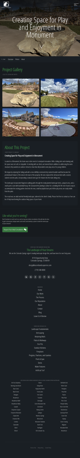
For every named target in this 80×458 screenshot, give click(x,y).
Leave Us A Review (40, 316)
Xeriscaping (40, 332)
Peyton (64, 395)
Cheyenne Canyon (15, 410)
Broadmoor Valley (16, 404)
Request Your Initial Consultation (15, 229)
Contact (40, 308)
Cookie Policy (48, 448)
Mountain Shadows (40, 422)
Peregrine (64, 389)
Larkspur (40, 413)
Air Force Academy (16, 383)
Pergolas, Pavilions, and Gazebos (40, 355)
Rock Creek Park (64, 407)
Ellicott (16, 431)
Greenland (40, 407)
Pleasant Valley (64, 404)
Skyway (64, 419)
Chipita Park (16, 416)
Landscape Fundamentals (40, 329)
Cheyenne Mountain (16, 413)
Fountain (40, 398)
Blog (40, 312)
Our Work (40, 293)
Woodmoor (64, 431)
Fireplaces (40, 351)
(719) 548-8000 (40, 270)
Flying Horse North (40, 389)
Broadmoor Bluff (16, 401)
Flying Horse (40, 386)
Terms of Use (33, 448)
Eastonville (16, 425)
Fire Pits (40, 344)
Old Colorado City (40, 431)
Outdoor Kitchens (40, 347)
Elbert (16, 428)
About (23, 59)
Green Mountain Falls (40, 404)
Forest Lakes (40, 392)
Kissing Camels (40, 410)
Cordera (16, 422)
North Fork (40, 425)
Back (3, 59)
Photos (17, 59)
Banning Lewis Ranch (16, 386)
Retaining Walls (40, 336)
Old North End (64, 383)
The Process (40, 297)
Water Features (40, 366)
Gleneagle (40, 401)
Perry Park (64, 392)
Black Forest (16, 392)
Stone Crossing (64, 422)
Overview (10, 59)
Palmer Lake (64, 386)
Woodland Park (64, 428)
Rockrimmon (64, 410)
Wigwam (64, 425)
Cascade (16, 407)
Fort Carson (40, 395)
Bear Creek (16, 389)
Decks (40, 362)
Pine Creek (64, 401)
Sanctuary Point (64, 413)
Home (40, 289)
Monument (40, 419)
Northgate (39, 428)
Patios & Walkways (40, 340)
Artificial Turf (40, 370)
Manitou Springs (40, 416)
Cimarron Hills (16, 419)
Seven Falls (64, 416)
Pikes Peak (64, 398)
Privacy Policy (40, 448)
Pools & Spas (40, 359)
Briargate (16, 395)
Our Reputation (40, 301)
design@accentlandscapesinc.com (40, 265)
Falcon (40, 383)
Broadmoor (16, 398)
